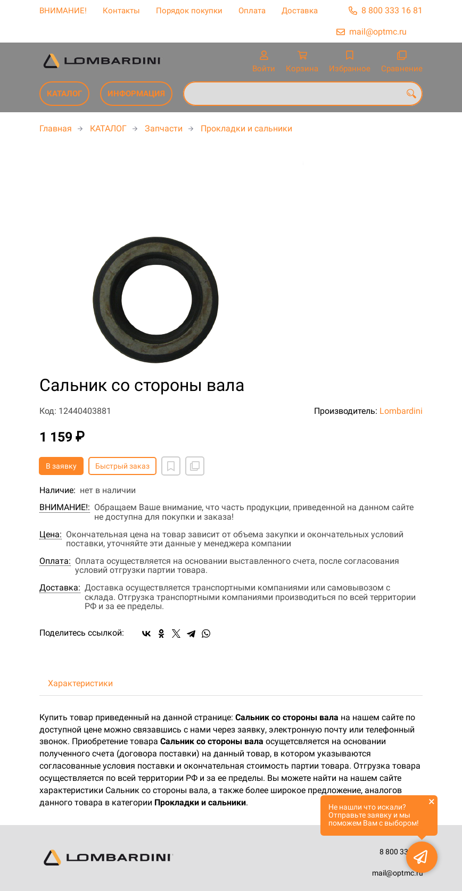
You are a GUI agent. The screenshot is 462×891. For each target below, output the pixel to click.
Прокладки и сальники (246, 128)
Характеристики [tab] (80, 683)
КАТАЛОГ (64, 93)
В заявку (61, 466)
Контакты (121, 10)
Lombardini (401, 411)
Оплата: (55, 561)
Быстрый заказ (122, 466)
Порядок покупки (189, 10)
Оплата (252, 10)
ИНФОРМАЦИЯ (136, 93)
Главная (55, 128)
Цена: (50, 534)
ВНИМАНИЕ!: (64, 507)
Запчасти (164, 128)
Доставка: (59, 588)
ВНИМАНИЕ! (63, 10)
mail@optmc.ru (378, 32)
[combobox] (303, 93)
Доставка (300, 10)
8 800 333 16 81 (392, 10)
